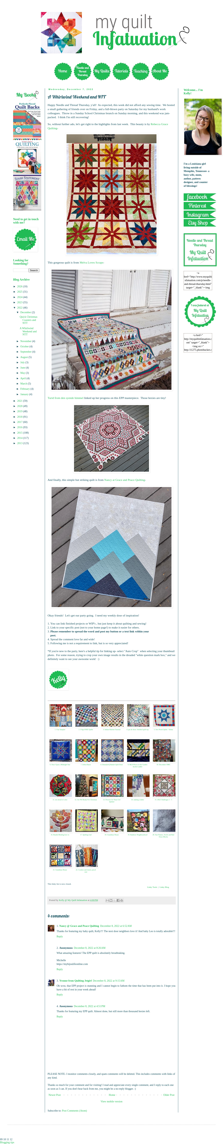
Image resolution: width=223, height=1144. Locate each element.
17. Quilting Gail (85, 835)
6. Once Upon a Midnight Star (60, 765)
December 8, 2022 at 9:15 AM (108, 980)
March (24, 383)
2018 (20, 416)
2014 (20, 438)
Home (112, 1095)
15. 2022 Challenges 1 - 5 (163, 800)
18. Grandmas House (112, 835)
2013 (20, 443)
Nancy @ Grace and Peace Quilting (79, 926)
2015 (20, 432)
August (24, 357)
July (22, 362)
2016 (20, 427)
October (24, 346)
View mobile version (112, 1101)
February (25, 388)
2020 (20, 406)
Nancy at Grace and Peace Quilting (124, 479)
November (26, 341)
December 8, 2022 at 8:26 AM (90, 948)
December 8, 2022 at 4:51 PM (89, 1006)
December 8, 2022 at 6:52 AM (116, 926)
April (23, 378)
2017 (20, 422)
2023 (20, 302)
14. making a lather (137, 800)
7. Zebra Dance (86, 765)
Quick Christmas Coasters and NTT (28, 320)
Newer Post (55, 1095)
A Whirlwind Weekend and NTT (28, 331)
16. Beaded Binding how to (60, 835)
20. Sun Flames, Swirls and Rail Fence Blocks (163, 836)
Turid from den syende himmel (65, 397)
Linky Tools (152, 887)
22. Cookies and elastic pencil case (86, 871)
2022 (20, 307)
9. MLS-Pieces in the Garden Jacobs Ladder (137, 766)
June (23, 367)
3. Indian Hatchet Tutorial (111, 729)
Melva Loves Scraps (91, 262)
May (23, 373)
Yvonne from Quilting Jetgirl (75, 980)
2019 (20, 411)
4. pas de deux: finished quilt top (137, 729)
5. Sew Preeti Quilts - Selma (163, 729)
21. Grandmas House (60, 870)
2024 (20, 297)
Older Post (169, 1095)
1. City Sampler (60, 729)
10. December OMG (163, 765)
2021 (20, 400)
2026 (20, 286)
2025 (20, 291)
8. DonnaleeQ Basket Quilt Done (111, 765)
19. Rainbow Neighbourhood (137, 835)
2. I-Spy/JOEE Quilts (86, 729)
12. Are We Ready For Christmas (86, 800)
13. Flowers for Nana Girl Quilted (111, 801)
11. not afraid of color (60, 800)
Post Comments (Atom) (74, 1110)
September (26, 351)
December (26, 312)
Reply (60, 936)
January (24, 394)
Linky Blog (164, 887)
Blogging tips (7, 1142)
